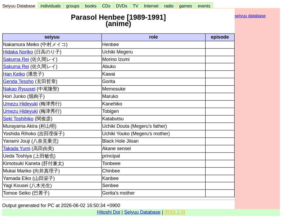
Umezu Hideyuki (20, 103)
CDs (106, 5)
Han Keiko (14, 74)
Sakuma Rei (16, 59)
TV (135, 5)
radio (169, 5)
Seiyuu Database (20, 5)
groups (73, 5)
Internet (151, 5)
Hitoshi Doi (108, 212)
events (204, 5)
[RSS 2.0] (174, 212)
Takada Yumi (16, 148)
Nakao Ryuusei (19, 89)
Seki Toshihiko (18, 118)
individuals (50, 5)
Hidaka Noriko (18, 52)
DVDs (122, 5)
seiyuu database (250, 16)
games (186, 5)
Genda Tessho (18, 81)
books (90, 5)
